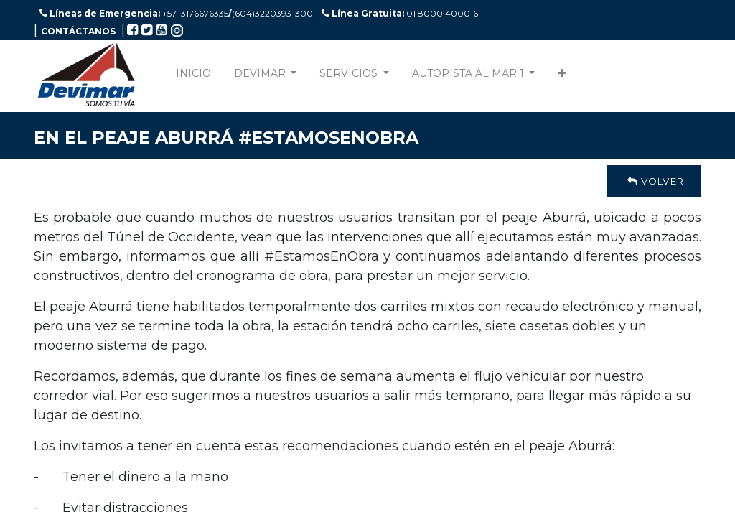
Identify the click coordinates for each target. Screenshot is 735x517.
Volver (654, 181)
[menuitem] (193, 76)
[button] (562, 76)
